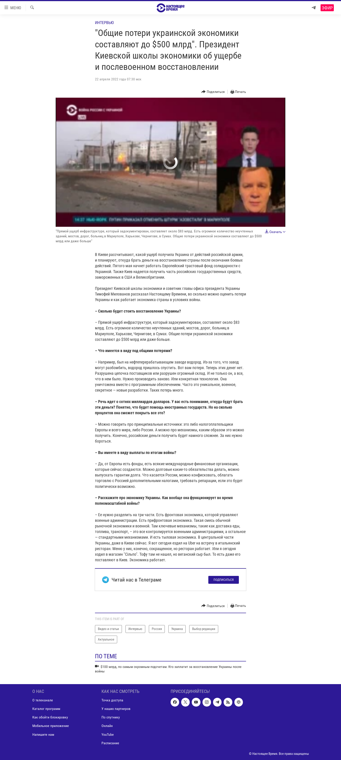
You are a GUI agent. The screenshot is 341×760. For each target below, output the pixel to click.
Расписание (110, 743)
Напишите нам (43, 734)
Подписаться (223, 580)
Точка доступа (112, 700)
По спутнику (110, 717)
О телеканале (42, 700)
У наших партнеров (115, 709)
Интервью (104, 22)
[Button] (213, 92)
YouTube (107, 734)
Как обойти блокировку (50, 717)
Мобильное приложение (50, 726)
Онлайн (107, 726)
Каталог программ (46, 709)
